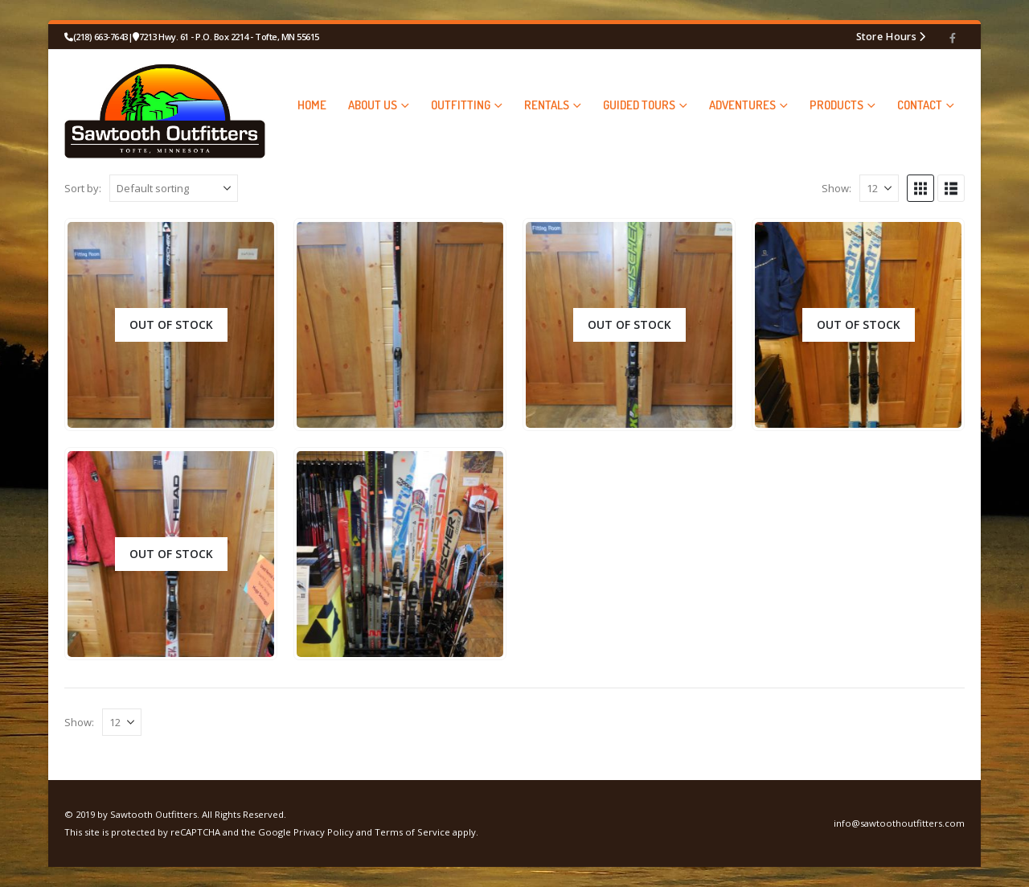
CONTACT (919, 105)
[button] (920, 188)
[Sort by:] (173, 188)
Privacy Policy (323, 832)
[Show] (879, 188)
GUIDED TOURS (639, 105)
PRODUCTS (836, 105)
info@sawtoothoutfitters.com (899, 823)
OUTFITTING (460, 105)
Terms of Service (412, 832)
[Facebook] (952, 38)
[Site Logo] (164, 104)
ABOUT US (372, 105)
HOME (311, 105)
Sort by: (82, 188)
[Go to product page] (170, 325)
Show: (836, 188)
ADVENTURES (742, 105)
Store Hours (886, 36)
